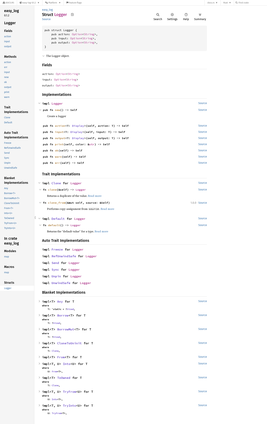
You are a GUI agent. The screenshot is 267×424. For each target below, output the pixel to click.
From (61, 357)
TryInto (69, 406)
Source (46, 19)
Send (55, 263)
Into (66, 364)
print (59, 144)
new (57, 110)
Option (77, 34)
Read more (94, 196)
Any (60, 301)
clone (52, 189)
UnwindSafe (61, 283)
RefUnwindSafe (64, 256)
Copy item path (72, 14)
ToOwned (63, 378)
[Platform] (53, 2)
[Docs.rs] (8, 2)
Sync (55, 270)
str (91, 144)
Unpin (56, 276)
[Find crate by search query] (252, 2)
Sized (70, 309)
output (60, 138)
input (59, 132)
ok (56, 150)
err (57, 163)
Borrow (63, 315)
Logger (57, 103)
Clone (56, 183)
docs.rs (210, 2)
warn (58, 156)
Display (78, 125)
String (89, 34)
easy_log (47, 9)
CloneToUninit (69, 343)
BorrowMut (65, 329)
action (60, 125)
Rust (225, 2)
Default (58, 219)
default (54, 225)
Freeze (57, 249)
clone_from (56, 202)
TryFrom (69, 392)
